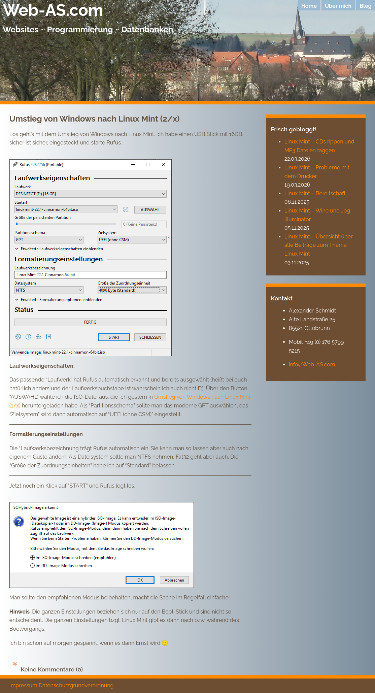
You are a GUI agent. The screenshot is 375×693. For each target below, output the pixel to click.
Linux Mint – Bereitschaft (315, 193)
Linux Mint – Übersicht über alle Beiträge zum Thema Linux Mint (318, 245)
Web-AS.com (53, 10)
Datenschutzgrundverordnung (76, 685)
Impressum (23, 685)
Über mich (338, 6)
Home (309, 6)
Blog (366, 6)
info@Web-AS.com (312, 364)
